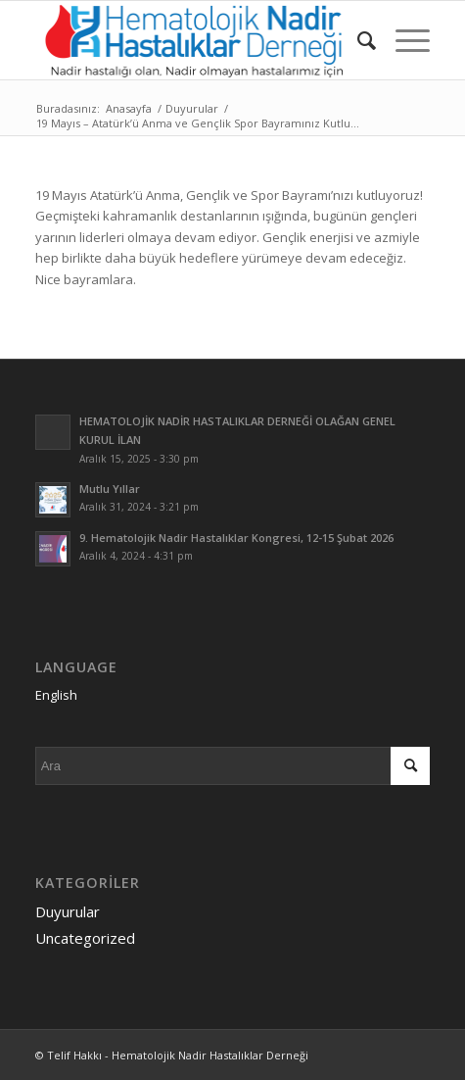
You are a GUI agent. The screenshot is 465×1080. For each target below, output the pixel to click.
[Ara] (357, 40)
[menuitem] (357, 40)
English (56, 695)
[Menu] (403, 40)
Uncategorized (85, 938)
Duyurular (67, 911)
